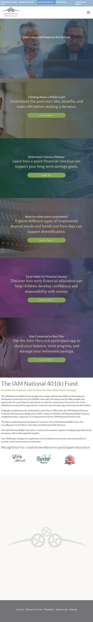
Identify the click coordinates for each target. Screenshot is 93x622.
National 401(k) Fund (46, 2)
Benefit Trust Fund (26, 2)
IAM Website (62, 2)
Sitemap (73, 609)
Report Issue (62, 609)
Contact (20, 609)
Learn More (46, 115)
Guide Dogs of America (80, 3)
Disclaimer (49, 609)
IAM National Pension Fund (9, 3)
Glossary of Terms (33, 609)
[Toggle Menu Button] (88, 13)
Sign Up (46, 175)
